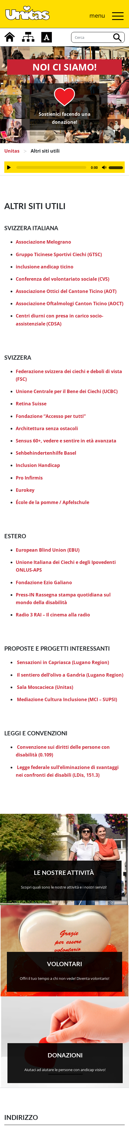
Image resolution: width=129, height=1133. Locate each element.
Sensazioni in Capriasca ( (45, 662)
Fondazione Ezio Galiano (44, 582)
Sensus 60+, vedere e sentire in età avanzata (66, 441)
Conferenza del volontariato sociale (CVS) (62, 279)
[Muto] (104, 167)
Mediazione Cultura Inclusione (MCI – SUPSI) (67, 699)
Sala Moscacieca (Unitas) (45, 687)
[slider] (51, 167)
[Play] (9, 167)
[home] (9, 37)
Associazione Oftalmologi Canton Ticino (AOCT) (69, 303)
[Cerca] (98, 37)
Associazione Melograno (43, 242)
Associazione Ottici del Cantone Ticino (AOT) (66, 291)
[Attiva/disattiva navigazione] (105, 16)
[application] (64, 167)
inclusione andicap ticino (44, 267)
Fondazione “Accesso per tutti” (51, 416)
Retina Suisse (31, 403)
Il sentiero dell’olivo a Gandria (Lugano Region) (70, 675)
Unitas (11, 151)
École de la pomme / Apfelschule (52, 502)
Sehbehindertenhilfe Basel (46, 453)
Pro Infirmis (29, 478)
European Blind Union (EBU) (47, 550)
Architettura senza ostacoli (47, 428)
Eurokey (25, 490)
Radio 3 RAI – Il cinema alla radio (53, 615)
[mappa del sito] (28, 37)
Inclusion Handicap (38, 465)
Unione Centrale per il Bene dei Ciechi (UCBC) (67, 391)
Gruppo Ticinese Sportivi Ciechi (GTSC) (59, 254)
